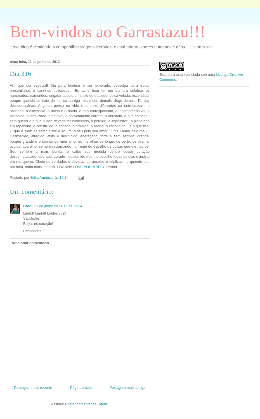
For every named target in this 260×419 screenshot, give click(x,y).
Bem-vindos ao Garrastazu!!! (107, 31)
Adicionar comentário (30, 243)
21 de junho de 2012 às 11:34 (58, 206)
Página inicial (81, 387)
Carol (27, 206)
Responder (32, 231)
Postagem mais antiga (127, 387)
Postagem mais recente (33, 387)
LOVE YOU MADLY (88, 167)
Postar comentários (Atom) (86, 404)
